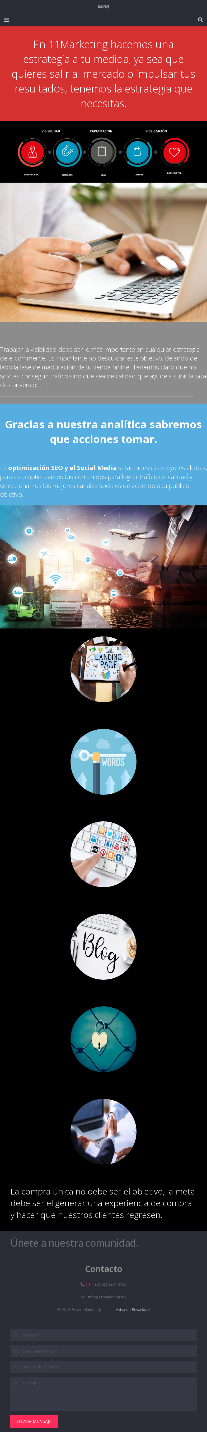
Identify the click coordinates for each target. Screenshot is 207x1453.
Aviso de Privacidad (133, 1309)
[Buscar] (200, 20)
